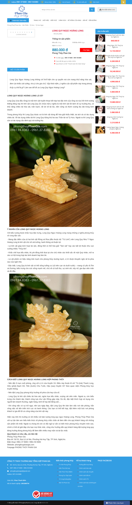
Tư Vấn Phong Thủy (65, 464)
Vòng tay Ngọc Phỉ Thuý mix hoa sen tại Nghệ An (115, 77)
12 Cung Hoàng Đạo (65, 479)
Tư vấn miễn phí (82, 2)
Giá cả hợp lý (66, 2)
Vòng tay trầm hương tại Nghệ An (115, 118)
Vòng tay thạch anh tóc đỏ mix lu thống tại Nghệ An (115, 107)
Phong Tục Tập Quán (65, 475)
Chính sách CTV (84, 479)
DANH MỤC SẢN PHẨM (18, 21)
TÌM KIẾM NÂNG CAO (107, 10)
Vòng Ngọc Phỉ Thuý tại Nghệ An (115, 46)
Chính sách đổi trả (84, 475)
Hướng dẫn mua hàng (86, 464)
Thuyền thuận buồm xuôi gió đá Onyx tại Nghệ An (115, 56)
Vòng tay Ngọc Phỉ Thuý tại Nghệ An (115, 66)
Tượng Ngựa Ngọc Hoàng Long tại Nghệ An (115, 128)
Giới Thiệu (45, 20)
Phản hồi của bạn (115, 503)
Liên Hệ (85, 20)
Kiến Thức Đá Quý (64, 468)
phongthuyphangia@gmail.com (20, 471)
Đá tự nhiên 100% (50, 2)
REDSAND (45, 502)
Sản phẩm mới (103, 31)
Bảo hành (96, 2)
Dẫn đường (93, 20)
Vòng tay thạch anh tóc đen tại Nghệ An (115, 36)
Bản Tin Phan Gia (64, 483)
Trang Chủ (37, 20)
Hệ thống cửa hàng (74, 20)
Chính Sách (62, 20)
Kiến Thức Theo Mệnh (65, 472)
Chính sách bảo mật (85, 468)
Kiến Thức (54, 20)
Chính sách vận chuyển (86, 472)
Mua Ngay (86, 50)
